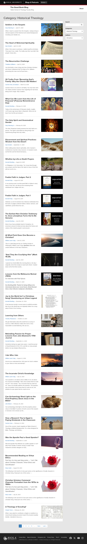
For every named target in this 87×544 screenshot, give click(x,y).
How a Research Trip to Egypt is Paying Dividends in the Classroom (20, 419)
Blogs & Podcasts (32, 2)
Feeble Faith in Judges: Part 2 (18, 177)
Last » (44, 526)
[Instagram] (82, 538)
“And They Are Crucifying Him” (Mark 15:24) (21, 255)
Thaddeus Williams (10, 64)
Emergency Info (42, 537)
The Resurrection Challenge (17, 61)
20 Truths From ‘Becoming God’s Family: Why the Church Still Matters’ (21, 80)
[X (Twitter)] (74, 538)
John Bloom (8, 404)
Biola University (14, 2)
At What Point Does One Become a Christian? (20, 236)
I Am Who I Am (11, 355)
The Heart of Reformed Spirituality (19, 43)
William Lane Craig (10, 240)
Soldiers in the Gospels (15, 25)
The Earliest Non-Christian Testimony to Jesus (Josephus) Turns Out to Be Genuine (21, 216)
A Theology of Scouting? (15, 507)
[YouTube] (78, 538)
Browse (43, 2)
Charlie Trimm (9, 510)
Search (67, 22)
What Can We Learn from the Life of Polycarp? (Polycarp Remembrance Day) (20, 101)
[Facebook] (70, 538)
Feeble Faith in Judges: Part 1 (18, 195)
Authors (67, 35)
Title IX (57, 537)
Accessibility (64, 537)
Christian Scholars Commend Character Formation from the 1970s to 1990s (21, 482)
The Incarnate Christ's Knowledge (19, 373)
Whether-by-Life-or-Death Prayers (19, 159)
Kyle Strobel (8, 46)
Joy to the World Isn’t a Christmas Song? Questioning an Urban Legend (21, 297)
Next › (39, 526)
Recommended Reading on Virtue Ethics (19, 457)
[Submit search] (81, 24)
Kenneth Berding (9, 106)
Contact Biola (22, 537)
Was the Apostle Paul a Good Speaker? (22, 437)
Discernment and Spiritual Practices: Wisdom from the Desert (20, 141)
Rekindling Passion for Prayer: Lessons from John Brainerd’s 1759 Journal (20, 336)
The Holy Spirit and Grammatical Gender (19, 121)
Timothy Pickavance (10, 318)
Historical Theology (75, 31)
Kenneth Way (8, 180)
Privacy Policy (50, 537)
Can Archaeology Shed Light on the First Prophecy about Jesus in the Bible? (20, 398)
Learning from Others (14, 315)
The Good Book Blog (19, 7)
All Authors (75, 38)
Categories (68, 28)
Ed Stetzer (16, 84)
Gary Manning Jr (9, 28)
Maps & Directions (31, 537)
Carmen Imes (8, 84)
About (81, 8)
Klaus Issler (8, 468)
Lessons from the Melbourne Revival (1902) (20, 275)
